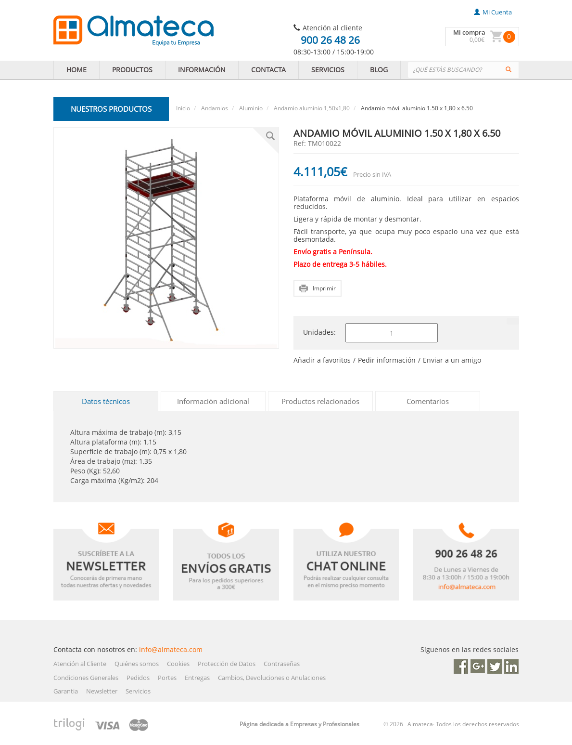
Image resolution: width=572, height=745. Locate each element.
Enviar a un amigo (452, 360)
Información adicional (213, 401)
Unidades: (319, 332)
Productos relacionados (320, 401)
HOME (76, 69)
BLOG (379, 69)
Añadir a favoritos (322, 360)
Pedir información (387, 360)
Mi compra (469, 32)
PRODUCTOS (132, 69)
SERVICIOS (327, 69)
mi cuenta (493, 12)
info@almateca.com (171, 649)
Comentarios (428, 401)
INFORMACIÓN (202, 69)
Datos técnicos (106, 401)
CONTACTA (268, 69)
